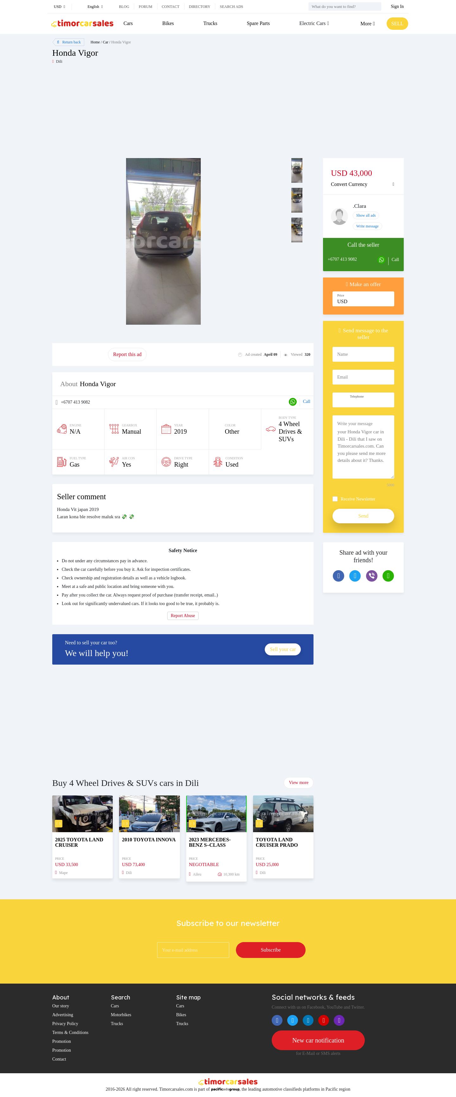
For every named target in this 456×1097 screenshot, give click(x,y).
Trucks (210, 23)
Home (95, 42)
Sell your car (283, 649)
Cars (128, 23)
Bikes (168, 23)
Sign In (397, 6)
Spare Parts (258, 23)
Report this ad (127, 354)
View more (298, 782)
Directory (200, 6)
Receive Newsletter (358, 499)
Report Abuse (183, 615)
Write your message (354, 423)
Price (340, 295)
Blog (124, 6)
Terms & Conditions (70, 1032)
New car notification (318, 1040)
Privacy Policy (65, 1023)
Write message (367, 226)
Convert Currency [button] (349, 184)
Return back (69, 42)
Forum (145, 6)
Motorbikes (121, 1014)
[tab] (363, 184)
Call (306, 401)
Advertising (62, 1014)
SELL (397, 23)
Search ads (231, 6)
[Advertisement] (140, 113)
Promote (80, 354)
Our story (60, 1006)
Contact (171, 6)
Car (105, 42)
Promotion (61, 1041)
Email (342, 377)
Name (342, 354)
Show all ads (366, 215)
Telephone (357, 396)
